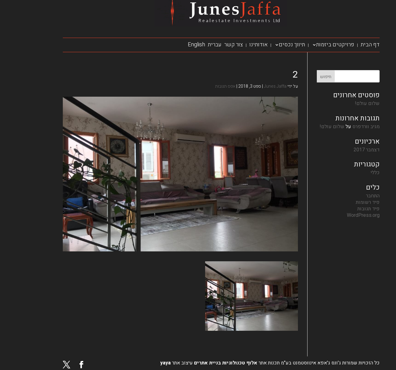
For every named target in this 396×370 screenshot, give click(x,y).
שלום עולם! (344, 103)
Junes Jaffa (252, 86)
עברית (191, 44)
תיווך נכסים (269, 44)
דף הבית (347, 44)
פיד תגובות (345, 208)
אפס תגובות (202, 86)
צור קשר (210, 44)
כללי (351, 172)
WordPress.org (340, 215)
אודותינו (235, 44)
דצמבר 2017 (343, 149)
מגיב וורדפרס (342, 126)
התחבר (349, 196)
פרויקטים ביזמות (312, 44)
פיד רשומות (344, 202)
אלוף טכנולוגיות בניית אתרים (202, 363)
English (173, 44)
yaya (142, 363)
